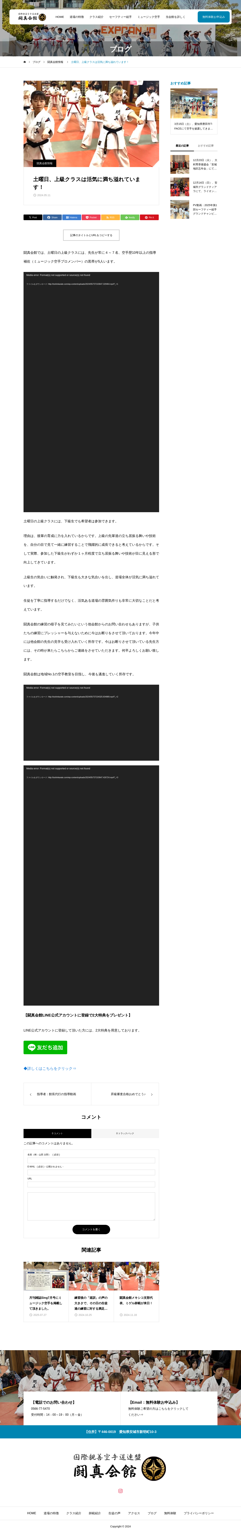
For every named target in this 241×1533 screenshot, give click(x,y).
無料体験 (170, 1513)
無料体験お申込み (213, 16)
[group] (46, 1292)
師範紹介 (95, 1513)
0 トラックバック (125, 1133)
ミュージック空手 (148, 16)
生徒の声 (114, 1513)
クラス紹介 (96, 16)
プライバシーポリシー (199, 1513)
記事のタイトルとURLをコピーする (91, 235)
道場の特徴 (77, 16)
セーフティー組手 (120, 16)
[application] (91, 392)
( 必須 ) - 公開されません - (45, 1167)
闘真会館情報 (45, 163)
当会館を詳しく (175, 16)
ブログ (152, 1513)
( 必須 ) (43, 1155)
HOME (60, 16)
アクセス (134, 1513)
